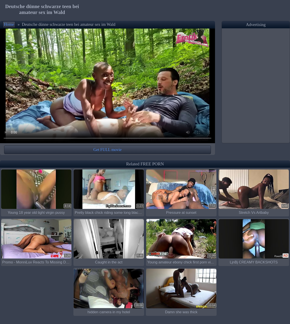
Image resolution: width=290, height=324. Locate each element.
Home (9, 24)
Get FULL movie (107, 149)
